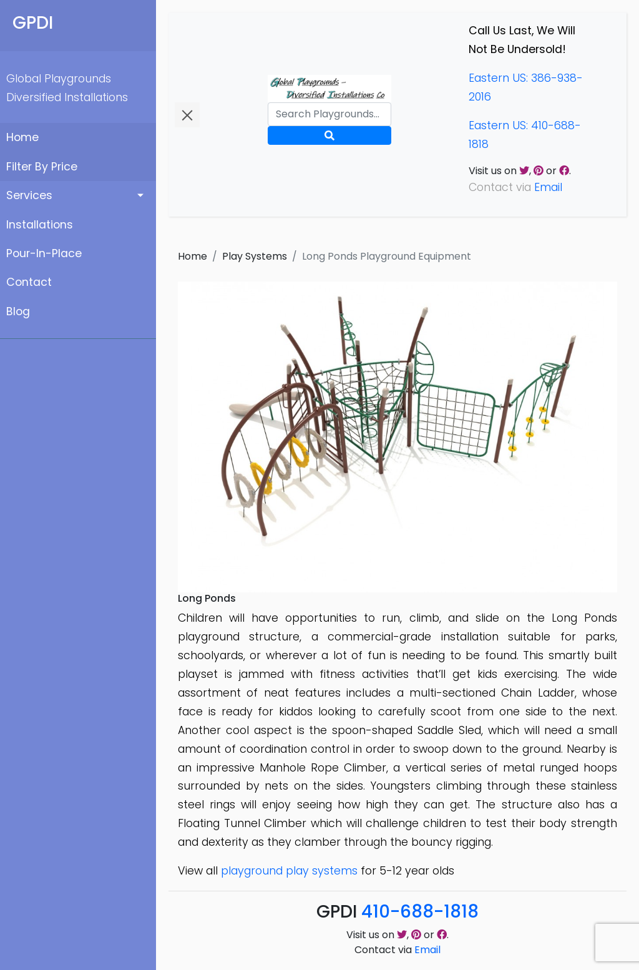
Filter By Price (41, 166)
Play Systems (254, 256)
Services (29, 195)
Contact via (397, 950)
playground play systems (289, 870)
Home (22, 137)
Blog (18, 311)
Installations (39, 224)
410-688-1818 (420, 911)
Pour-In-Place (44, 253)
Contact (29, 282)
